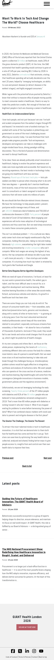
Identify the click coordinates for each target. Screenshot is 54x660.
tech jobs (34, 177)
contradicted (24, 74)
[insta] (34, 652)
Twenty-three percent (20, 391)
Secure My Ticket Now (27, 627)
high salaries (16, 244)
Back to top (43, 657)
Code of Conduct (11, 657)
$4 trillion (21, 60)
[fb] (13, 652)
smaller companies (32, 248)
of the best (25, 177)
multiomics (42, 347)
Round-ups (15, 177)
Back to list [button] (27, 466)
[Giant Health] (7, 3)
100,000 (9, 211)
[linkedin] (27, 652)
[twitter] (20, 652)
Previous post (8, 458)
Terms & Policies (25, 657)
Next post (48, 458)
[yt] (41, 652)
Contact (35, 657)
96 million (31, 394)
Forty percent (35, 214)
